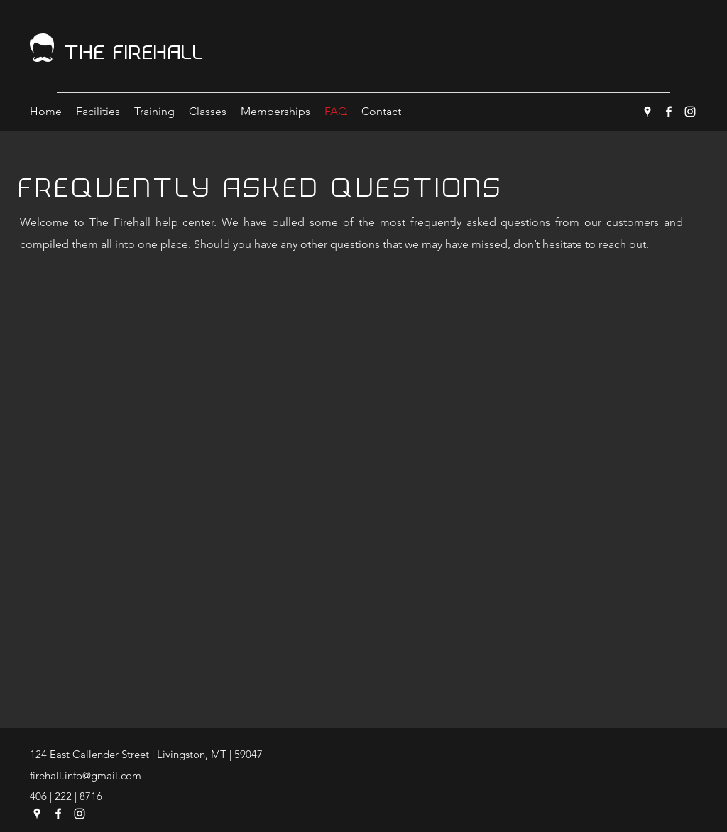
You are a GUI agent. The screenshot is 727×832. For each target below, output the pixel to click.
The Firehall (134, 52)
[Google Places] (647, 111)
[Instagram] (690, 111)
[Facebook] (669, 111)
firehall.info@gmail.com (85, 775)
